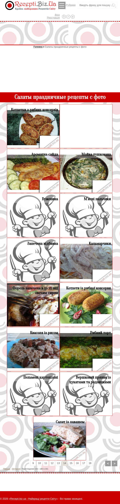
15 (71, 463)
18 (90, 463)
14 (64, 463)
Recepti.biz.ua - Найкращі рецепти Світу (33, 498)
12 (52, 463)
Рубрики (67, 5)
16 (77, 463)
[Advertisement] (60, 33)
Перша (6, 469)
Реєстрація (53, 17)
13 (58, 463)
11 (45, 463)
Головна (37, 47)
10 (39, 463)
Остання (16, 469)
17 (83, 463)
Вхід (57, 15)
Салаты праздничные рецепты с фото (66, 47)
